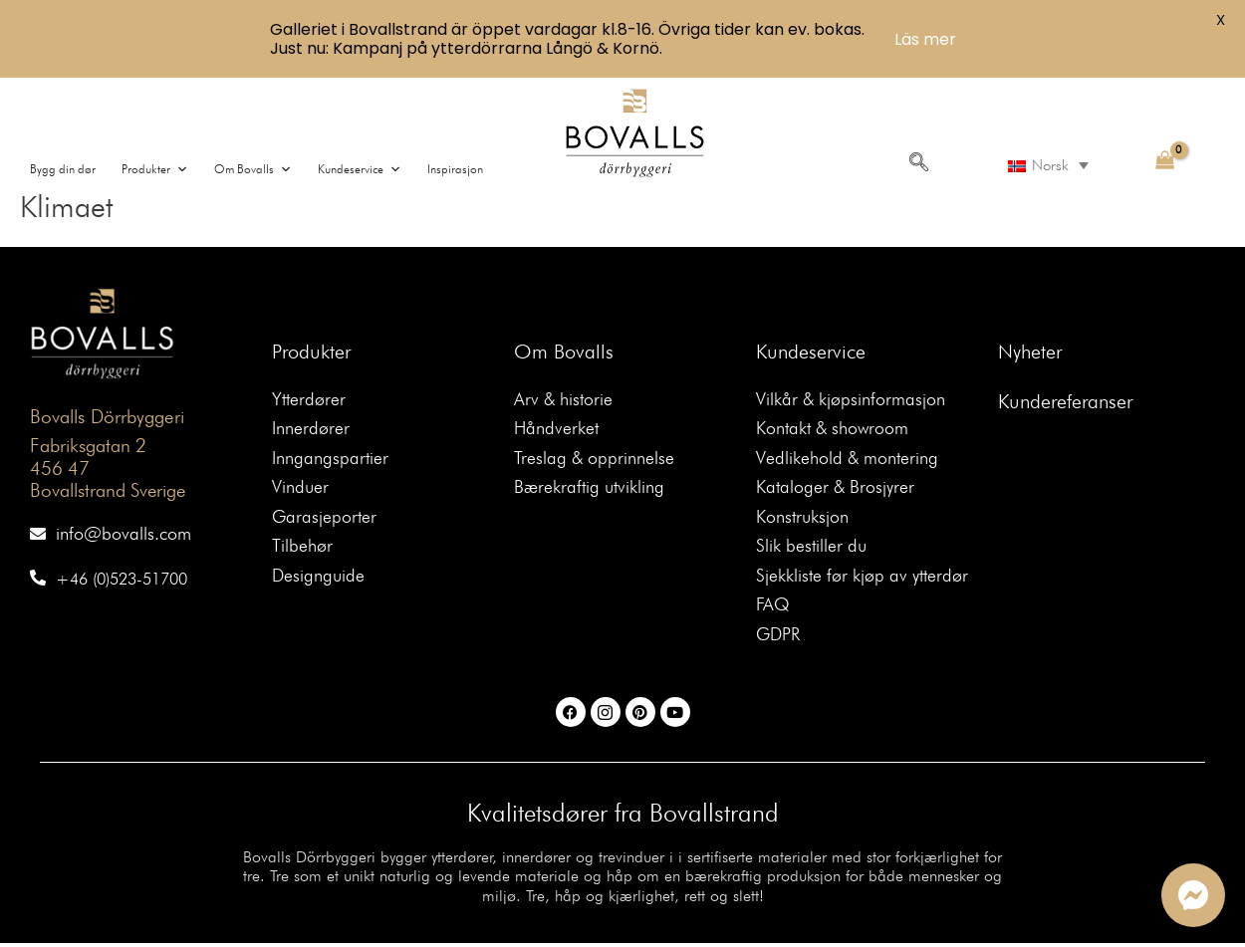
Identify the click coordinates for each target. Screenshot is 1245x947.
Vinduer (300, 489)
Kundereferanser (1065, 401)
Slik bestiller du (811, 549)
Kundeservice (811, 351)
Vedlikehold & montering (847, 459)
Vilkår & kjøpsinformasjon (851, 399)
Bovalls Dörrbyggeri (106, 416)
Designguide (319, 579)
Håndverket (557, 429)
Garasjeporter (324, 519)
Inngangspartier (330, 459)
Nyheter (1030, 351)
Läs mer (925, 39)
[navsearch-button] (918, 163)
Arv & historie (564, 399)
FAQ (773, 608)
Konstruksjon (802, 519)
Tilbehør (302, 549)
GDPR (779, 638)
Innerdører (311, 429)
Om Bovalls (564, 351)
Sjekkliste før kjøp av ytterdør (862, 579)
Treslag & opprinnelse (594, 459)
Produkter (311, 351)
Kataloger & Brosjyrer (835, 489)
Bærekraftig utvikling (589, 489)
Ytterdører (309, 399)
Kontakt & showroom (833, 429)
